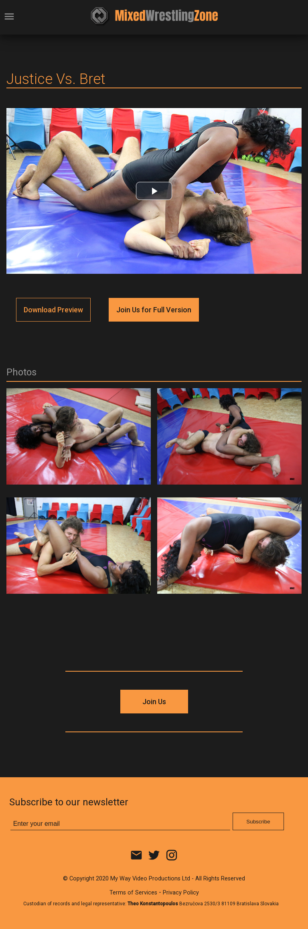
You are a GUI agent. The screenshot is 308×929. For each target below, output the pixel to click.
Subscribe (258, 822)
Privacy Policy (181, 892)
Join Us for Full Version (153, 310)
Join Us (154, 701)
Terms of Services (133, 892)
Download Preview (53, 310)
